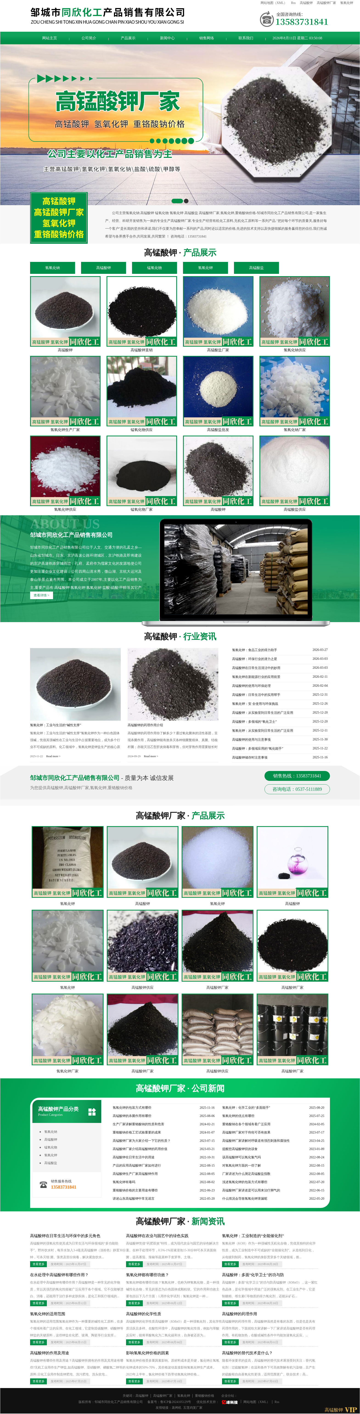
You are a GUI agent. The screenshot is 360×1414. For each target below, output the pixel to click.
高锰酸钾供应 (143, 987)
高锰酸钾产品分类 (67, 1111)
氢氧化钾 (346, 3)
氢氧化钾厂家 (67, 1071)
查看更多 (39, 1264)
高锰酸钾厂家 (326, 3)
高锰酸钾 (306, 3)
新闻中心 (167, 38)
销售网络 (206, 38)
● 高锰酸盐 (48, 1163)
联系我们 (246, 38)
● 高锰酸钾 (48, 1139)
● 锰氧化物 (48, 1147)
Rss (293, 3)
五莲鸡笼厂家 (192, 1407)
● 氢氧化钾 (48, 1155)
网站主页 (49, 38)
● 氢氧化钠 (48, 1131)
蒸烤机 (176, 1407)
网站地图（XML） (274, 3)
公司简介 (89, 38)
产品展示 (128, 38)
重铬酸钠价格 (204, 1395)
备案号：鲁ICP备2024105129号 (169, 1402)
